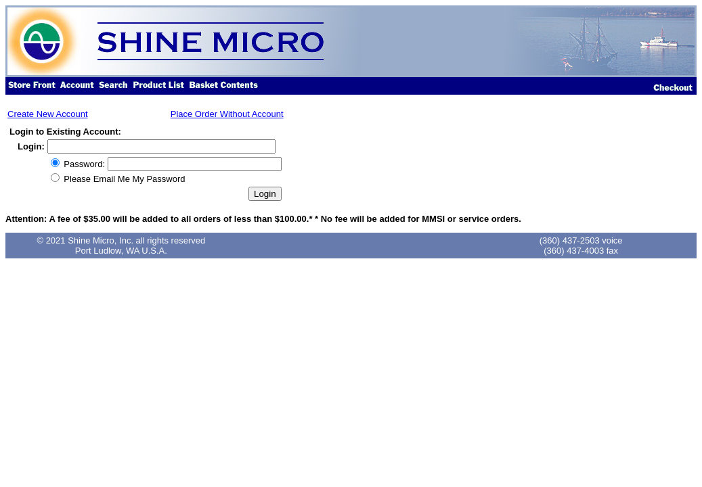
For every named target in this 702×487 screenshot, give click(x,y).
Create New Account (47, 114)
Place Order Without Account (227, 114)
